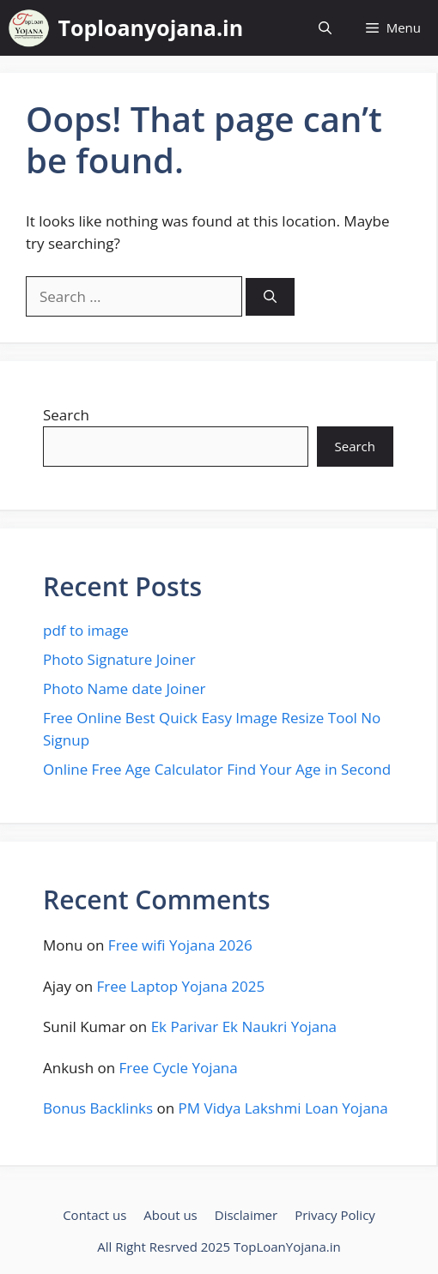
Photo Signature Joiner (119, 659)
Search (66, 415)
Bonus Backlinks (98, 1108)
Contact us (94, 1214)
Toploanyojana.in (151, 27)
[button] (325, 28)
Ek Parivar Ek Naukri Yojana (244, 1026)
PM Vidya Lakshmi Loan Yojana (283, 1108)
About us (170, 1214)
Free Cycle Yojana (178, 1068)
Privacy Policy (335, 1214)
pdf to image (86, 630)
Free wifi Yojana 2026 (180, 945)
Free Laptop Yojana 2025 (181, 986)
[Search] (270, 297)
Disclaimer (246, 1214)
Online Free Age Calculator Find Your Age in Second (217, 769)
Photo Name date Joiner (124, 688)
